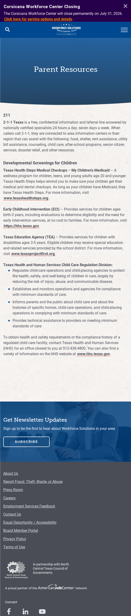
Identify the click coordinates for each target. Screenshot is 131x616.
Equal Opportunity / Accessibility (30, 522)
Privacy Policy (14, 538)
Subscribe (26, 442)
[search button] (7, 30)
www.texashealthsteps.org (26, 197)
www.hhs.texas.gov (93, 353)
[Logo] (66, 30)
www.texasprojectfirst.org (33, 253)
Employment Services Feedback (29, 506)
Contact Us (12, 514)
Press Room (13, 489)
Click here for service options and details (38, 18)
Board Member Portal (20, 530)
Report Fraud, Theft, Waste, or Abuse (33, 481)
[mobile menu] (124, 30)
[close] (124, 6)
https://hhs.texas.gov (21, 225)
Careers (9, 497)
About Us (10, 473)
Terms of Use (14, 546)
